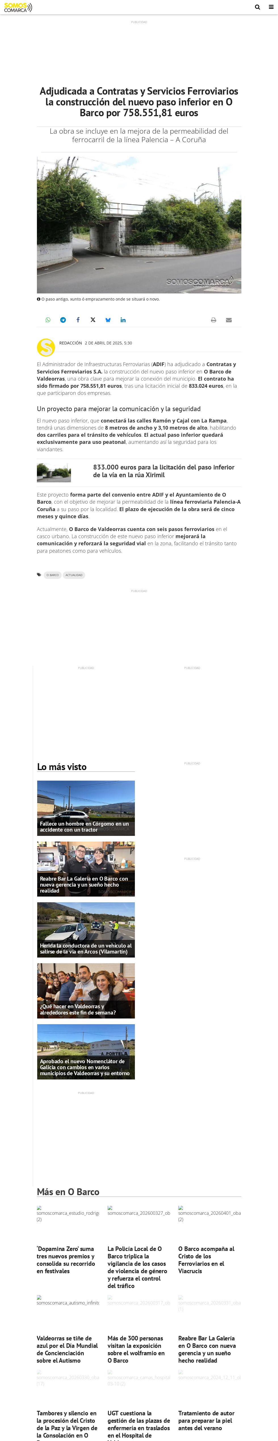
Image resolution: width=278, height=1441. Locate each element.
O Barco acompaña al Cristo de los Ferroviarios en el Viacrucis (206, 1259)
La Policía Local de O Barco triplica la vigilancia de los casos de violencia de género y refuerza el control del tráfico (137, 1267)
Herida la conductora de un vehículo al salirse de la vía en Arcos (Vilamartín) (86, 948)
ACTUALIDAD (74, 575)
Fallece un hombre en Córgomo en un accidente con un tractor (84, 826)
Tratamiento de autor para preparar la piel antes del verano (206, 1420)
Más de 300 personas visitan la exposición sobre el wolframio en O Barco (136, 1349)
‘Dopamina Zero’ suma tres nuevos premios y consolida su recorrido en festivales (66, 1259)
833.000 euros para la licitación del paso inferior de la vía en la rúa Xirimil (163, 471)
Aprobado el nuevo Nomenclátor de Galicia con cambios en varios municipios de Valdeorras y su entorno (85, 1067)
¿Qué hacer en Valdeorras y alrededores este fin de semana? (78, 1009)
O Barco (53, 575)
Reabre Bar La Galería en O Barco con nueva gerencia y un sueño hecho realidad (84, 884)
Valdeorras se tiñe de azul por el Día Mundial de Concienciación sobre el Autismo (67, 1349)
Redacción (70, 343)
